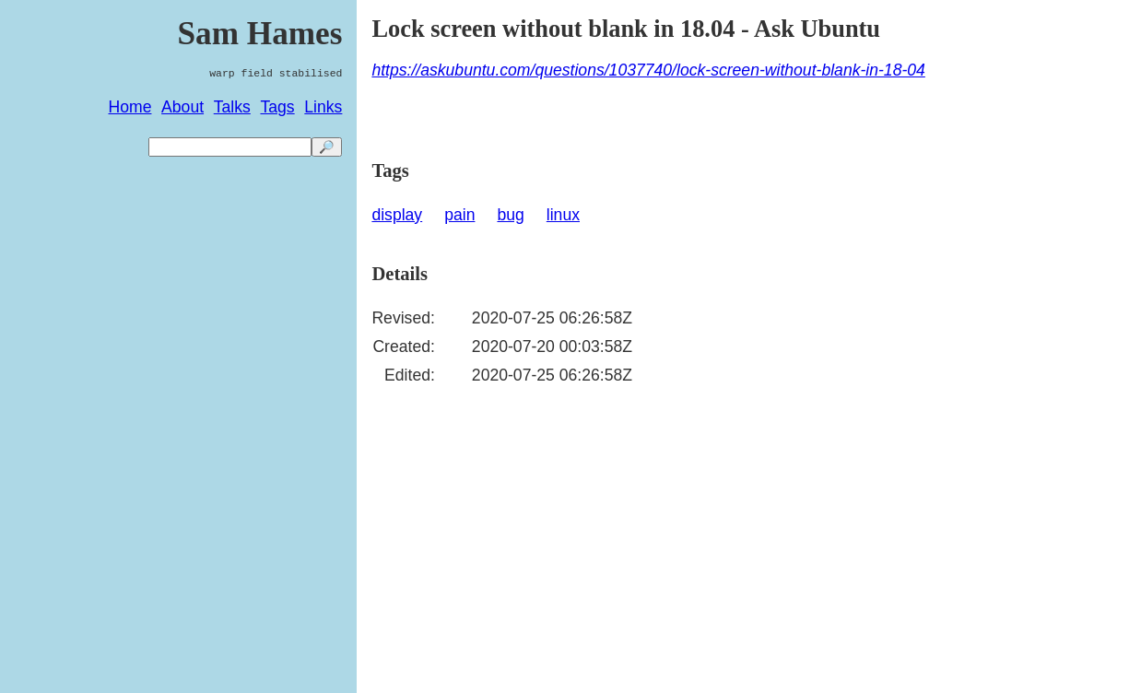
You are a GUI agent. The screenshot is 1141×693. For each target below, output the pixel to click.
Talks (232, 107)
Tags (277, 107)
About (182, 107)
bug (510, 215)
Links (323, 107)
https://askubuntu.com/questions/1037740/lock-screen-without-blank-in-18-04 (647, 70)
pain (459, 215)
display (396, 215)
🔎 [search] (327, 147)
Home (130, 107)
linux (563, 215)
